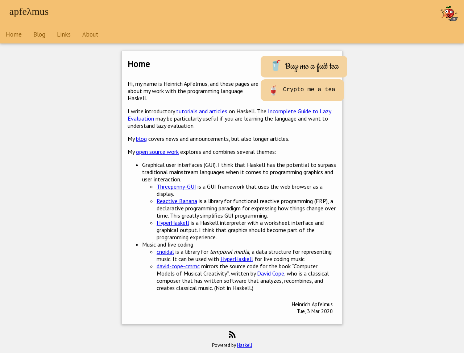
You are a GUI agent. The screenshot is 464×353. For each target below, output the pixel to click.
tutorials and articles (201, 111)
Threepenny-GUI (176, 186)
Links (64, 34)
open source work (157, 151)
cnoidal (165, 251)
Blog (39, 34)
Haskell (244, 345)
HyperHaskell (173, 222)
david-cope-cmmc (178, 266)
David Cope (270, 273)
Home (14, 34)
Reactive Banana (177, 201)
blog (141, 138)
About (90, 34)
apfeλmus (29, 11)
